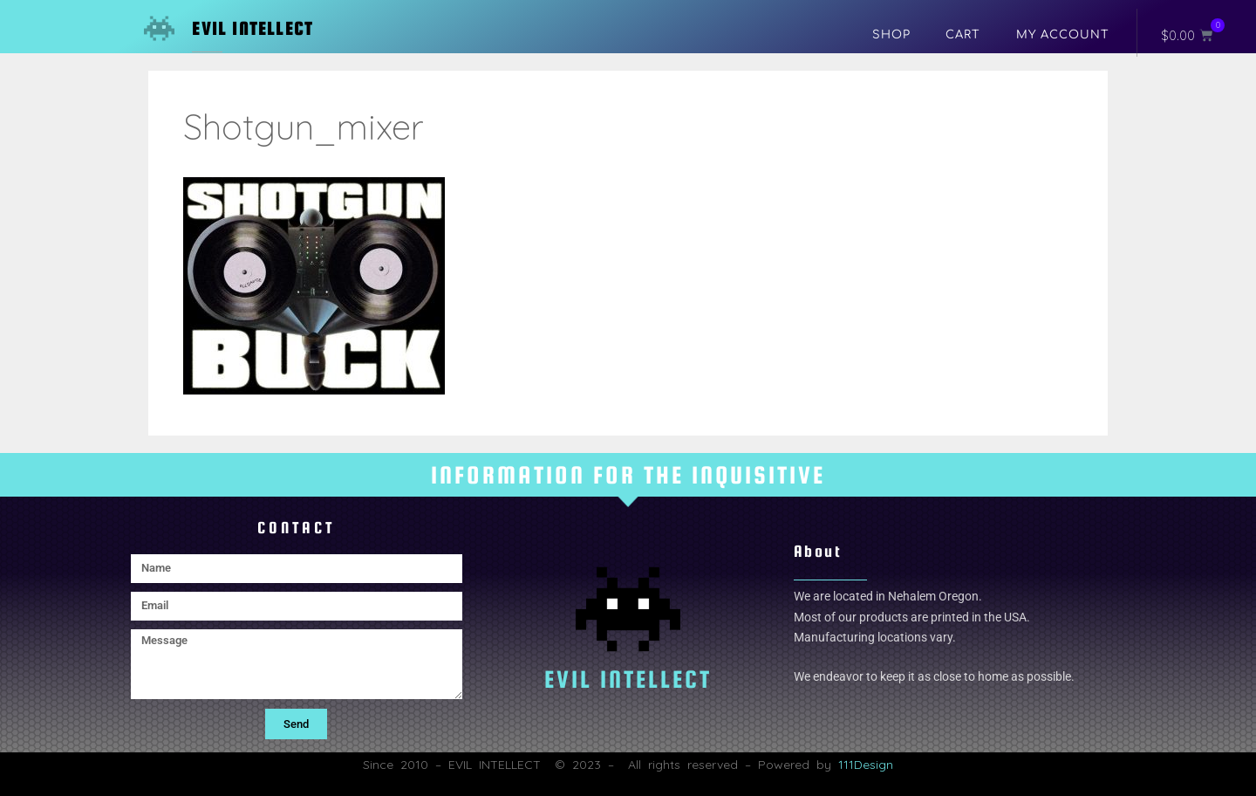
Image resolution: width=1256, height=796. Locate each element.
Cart (962, 35)
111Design (865, 764)
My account (1063, 35)
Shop (891, 35)
